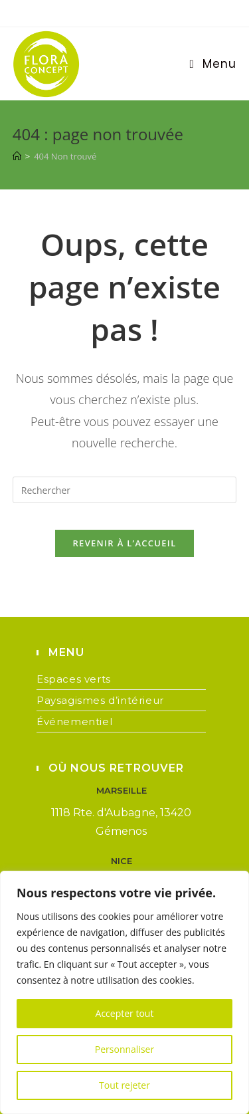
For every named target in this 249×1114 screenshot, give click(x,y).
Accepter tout (125, 1013)
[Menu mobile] (212, 64)
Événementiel (74, 721)
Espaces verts (74, 679)
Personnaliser (124, 1049)
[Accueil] (17, 156)
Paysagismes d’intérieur (100, 700)
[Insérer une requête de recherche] (125, 490)
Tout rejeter (124, 1085)
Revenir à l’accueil (124, 543)
